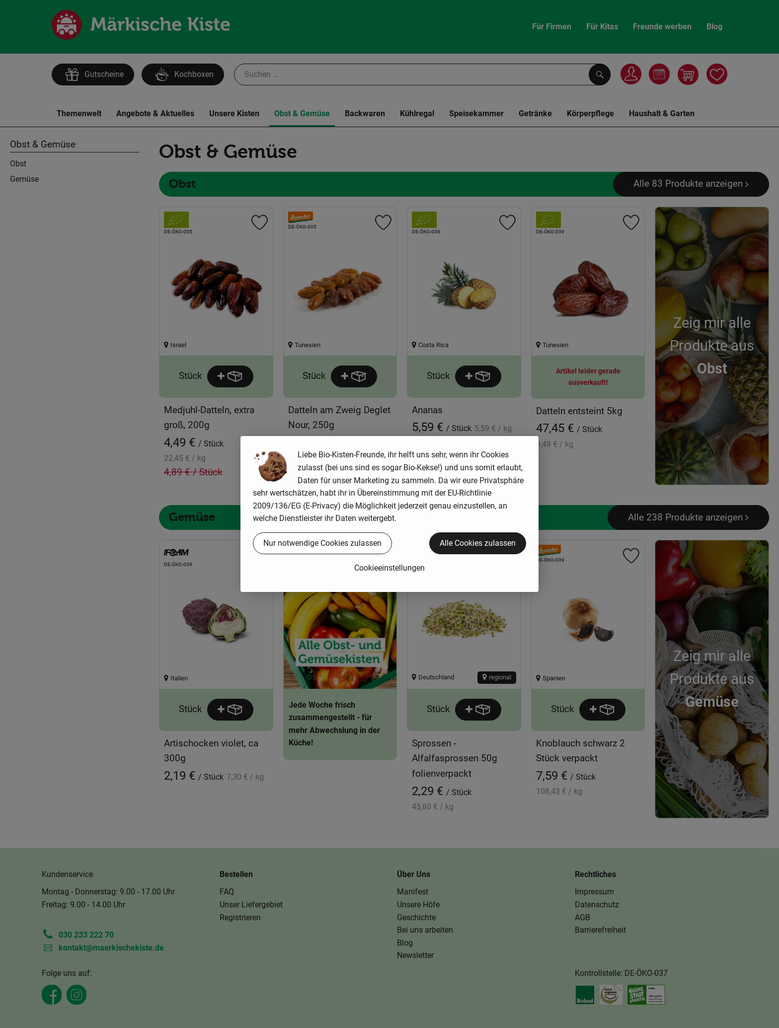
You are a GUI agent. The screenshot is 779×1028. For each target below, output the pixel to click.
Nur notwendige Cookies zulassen (322, 543)
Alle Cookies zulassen (478, 543)
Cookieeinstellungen (389, 568)
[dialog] (389, 514)
